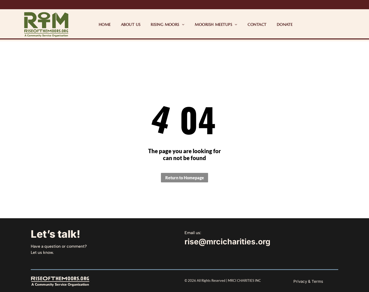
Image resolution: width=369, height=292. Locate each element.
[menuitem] (105, 24)
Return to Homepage (184, 177)
